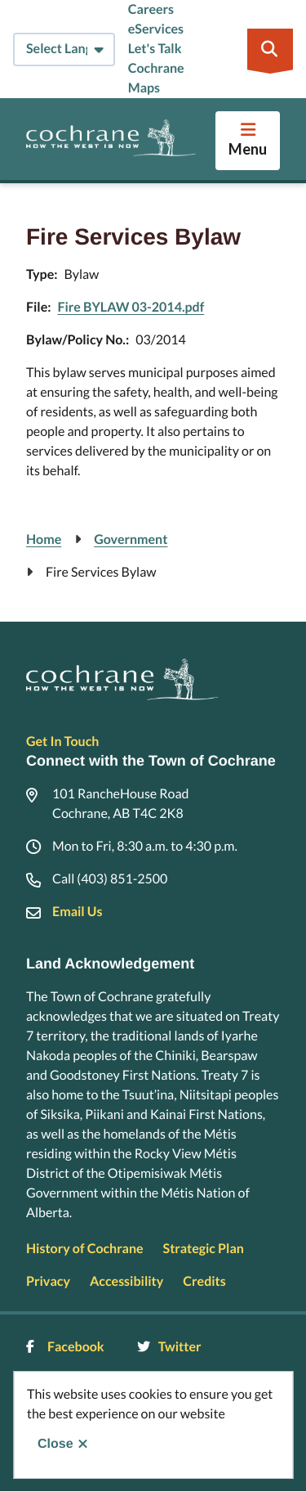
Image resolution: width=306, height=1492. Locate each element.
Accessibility (126, 1281)
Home (43, 539)
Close (55, 1444)
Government (130, 539)
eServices (156, 29)
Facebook (65, 1347)
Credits (204, 1281)
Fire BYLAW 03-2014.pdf (130, 307)
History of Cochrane (85, 1248)
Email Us (77, 911)
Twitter (169, 1347)
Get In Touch (62, 741)
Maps (144, 88)
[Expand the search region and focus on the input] (270, 49)
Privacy (48, 1281)
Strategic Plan (203, 1248)
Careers (151, 9)
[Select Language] (64, 49)
